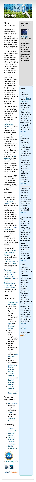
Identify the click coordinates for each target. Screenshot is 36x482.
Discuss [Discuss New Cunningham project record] (23, 184)
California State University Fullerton (10, 253)
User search (12, 431)
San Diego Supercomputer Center (9, 277)
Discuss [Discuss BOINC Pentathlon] (23, 131)
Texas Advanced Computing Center (10, 270)
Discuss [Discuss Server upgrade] (23, 260)
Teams (10, 412)
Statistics (11, 442)
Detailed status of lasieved (11, 369)
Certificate (11, 419)
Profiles (10, 429)
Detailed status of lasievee (11, 382)
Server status (12, 393)
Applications (12, 421)
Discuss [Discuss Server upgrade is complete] (23, 212)
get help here (12, 365)
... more (23, 328)
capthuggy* (24, 37)
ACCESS (13, 263)
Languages (11, 444)
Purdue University (10, 287)
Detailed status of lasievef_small (12, 389)
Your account (12, 403)
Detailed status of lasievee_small (13, 376)
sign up (10, 324)
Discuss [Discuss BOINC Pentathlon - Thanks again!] (23, 323)
